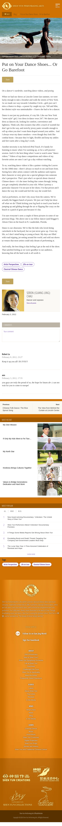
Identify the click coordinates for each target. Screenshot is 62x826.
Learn (31, 728)
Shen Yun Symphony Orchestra (31, 664)
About (31, 654)
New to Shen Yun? (31, 661)
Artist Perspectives (11, 268)
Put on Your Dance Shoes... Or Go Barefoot (35, 14)
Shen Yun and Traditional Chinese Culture (31, 753)
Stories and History (31, 750)
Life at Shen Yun (31, 667)
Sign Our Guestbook (31, 643)
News (12, 515)
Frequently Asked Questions (31, 682)
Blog (15, 14)
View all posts (31, 307)
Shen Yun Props (31, 747)
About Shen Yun (31, 695)
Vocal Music (31, 738)
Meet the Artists (31, 679)
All (5, 515)
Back (6, 14)
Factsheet (31, 670)
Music (31, 735)
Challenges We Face (31, 673)
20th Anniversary (31, 658)
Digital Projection (31, 744)
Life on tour (28, 268)
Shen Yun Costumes (31, 741)
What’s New (31, 714)
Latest (31, 692)
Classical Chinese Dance (13, 273)
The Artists (31, 698)
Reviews (31, 701)
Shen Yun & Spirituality (31, 676)
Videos (31, 688)
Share (8, 79)
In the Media (31, 704)
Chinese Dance (31, 732)
